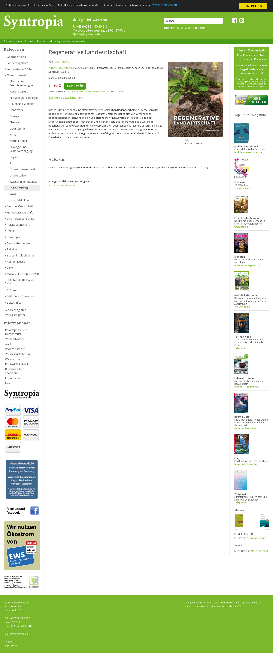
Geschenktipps (16, 57)
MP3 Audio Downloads (21, 296)
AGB (8, 344)
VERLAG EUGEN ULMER (61, 67)
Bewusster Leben (18, 243)
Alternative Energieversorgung (22, 83)
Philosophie (14, 237)
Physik (14, 157)
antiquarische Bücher (20, 69)
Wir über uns (13, 359)
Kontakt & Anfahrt (16, 364)
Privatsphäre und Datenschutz (16, 332)
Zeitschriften (15, 302)
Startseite (9, 41)
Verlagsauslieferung (18, 354)
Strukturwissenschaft (20, 218)
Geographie (17, 128)
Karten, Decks (16, 261)
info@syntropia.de (89, 34)
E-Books (12, 290)
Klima (13, 134)
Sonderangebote (18, 63)
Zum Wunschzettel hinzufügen (65, 97)
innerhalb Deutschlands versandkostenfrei (89, 91)
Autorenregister (15, 310)
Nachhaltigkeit (19, 91)
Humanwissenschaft (20, 212)
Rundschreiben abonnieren (14, 371)
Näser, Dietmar (62, 61)
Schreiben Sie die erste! (61, 185)
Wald (13, 194)
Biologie (15, 116)
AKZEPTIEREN (253, 6)
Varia (10, 268)
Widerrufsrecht (15, 349)
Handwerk (16, 110)
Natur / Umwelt (25, 41)
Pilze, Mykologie (20, 200)
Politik (10, 231)
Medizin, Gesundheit (20, 206)
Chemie (14, 122)
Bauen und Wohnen (22, 104)
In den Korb (75, 85)
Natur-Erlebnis (19, 141)
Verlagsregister (15, 315)
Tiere (13, 163)
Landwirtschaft (45, 41)
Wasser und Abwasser (24, 181)
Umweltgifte (18, 175)
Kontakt (9, 641)
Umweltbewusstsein (23, 169)
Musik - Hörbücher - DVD (23, 274)
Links (8, 383)
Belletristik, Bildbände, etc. (21, 282)
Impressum (12, 378)
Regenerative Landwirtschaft (71, 41)
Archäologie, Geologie (24, 98)
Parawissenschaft (18, 224)
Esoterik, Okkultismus (21, 255)
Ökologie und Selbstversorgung (21, 149)
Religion (12, 249)
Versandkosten (15, 339)
